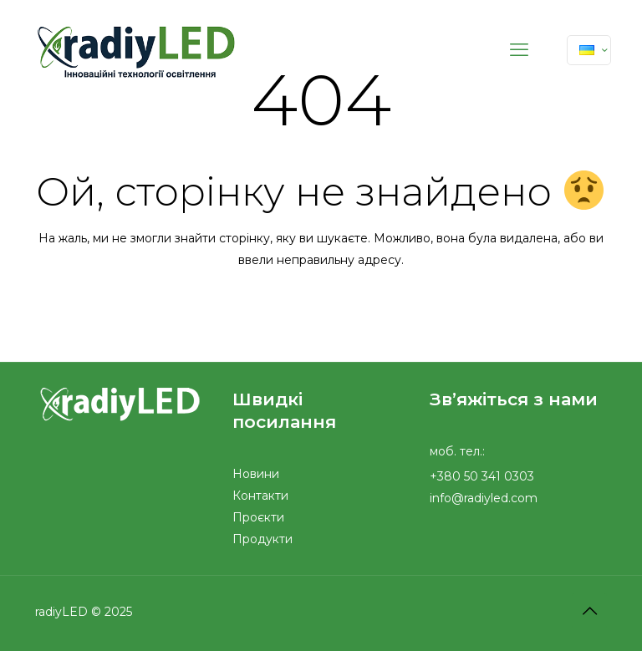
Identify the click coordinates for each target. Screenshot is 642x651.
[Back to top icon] (589, 610)
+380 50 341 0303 (482, 476)
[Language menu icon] (589, 50)
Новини (255, 473)
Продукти (262, 539)
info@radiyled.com (484, 498)
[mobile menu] (519, 50)
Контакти (260, 495)
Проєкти (258, 517)
